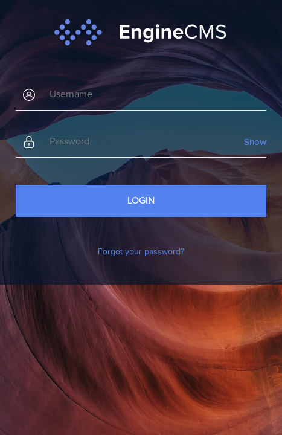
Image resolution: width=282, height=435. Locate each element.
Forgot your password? (141, 251)
